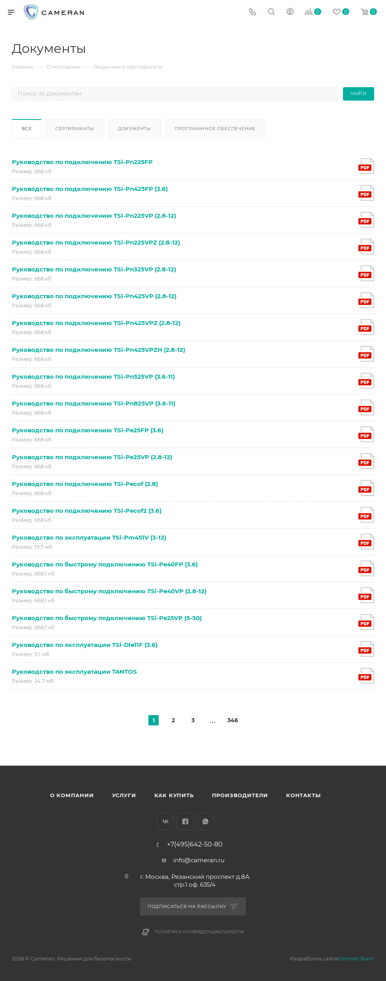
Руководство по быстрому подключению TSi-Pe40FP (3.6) (105, 564)
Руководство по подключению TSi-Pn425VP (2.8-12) (94, 296)
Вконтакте (165, 821)
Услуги (124, 795)
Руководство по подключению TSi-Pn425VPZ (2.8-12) (96, 323)
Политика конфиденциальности (199, 931)
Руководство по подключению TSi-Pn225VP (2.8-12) (94, 215)
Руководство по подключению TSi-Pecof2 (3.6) (86, 510)
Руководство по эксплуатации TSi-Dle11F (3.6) (84, 644)
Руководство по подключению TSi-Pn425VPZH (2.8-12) (98, 349)
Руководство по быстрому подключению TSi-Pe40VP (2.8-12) (109, 591)
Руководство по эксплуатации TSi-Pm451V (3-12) (89, 537)
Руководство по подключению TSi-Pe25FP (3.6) (87, 430)
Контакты (303, 795)
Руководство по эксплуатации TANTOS (74, 671)
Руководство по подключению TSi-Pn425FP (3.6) (90, 188)
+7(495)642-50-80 (195, 844)
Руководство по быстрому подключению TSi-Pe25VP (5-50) (107, 618)
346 (232, 720)
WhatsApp (205, 821)
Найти (358, 93)
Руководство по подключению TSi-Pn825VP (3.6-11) (93, 403)
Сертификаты (74, 128)
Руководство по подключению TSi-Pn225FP (82, 162)
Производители (240, 795)
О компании (72, 795)
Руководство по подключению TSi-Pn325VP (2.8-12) (94, 269)
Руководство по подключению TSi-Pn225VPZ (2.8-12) (96, 242)
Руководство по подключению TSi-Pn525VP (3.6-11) (93, 376)
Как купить (174, 795)
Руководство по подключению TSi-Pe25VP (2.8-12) (92, 457)
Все (27, 128)
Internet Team (356, 958)
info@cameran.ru (199, 860)
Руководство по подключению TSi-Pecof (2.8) (85, 484)
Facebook (185, 821)
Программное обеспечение (215, 128)
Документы (134, 128)
